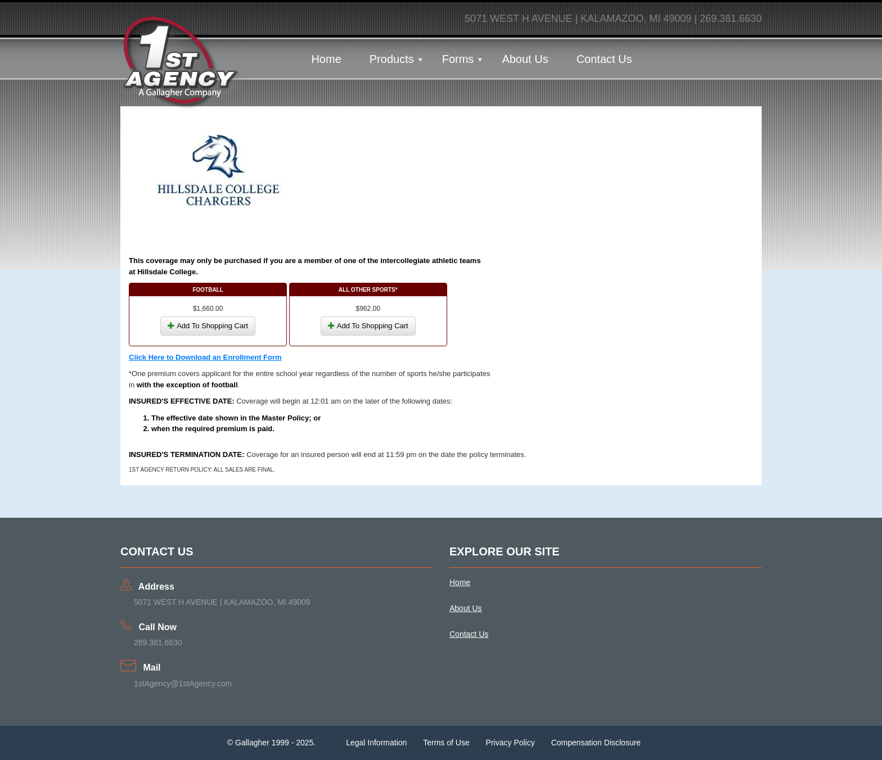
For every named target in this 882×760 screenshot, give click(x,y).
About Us (525, 59)
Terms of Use (446, 742)
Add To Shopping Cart (208, 326)
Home (326, 59)
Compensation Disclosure (596, 742)
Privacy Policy (510, 742)
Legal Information (376, 742)
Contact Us (604, 59)
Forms (458, 59)
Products (392, 59)
